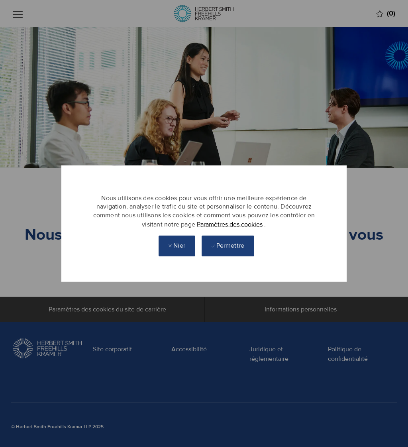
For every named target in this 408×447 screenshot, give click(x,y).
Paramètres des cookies (230, 224)
